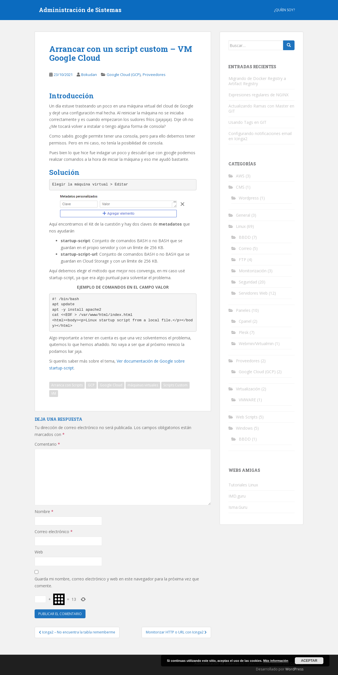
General (243, 215)
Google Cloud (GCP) (123, 74)
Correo (245, 248)
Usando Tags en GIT (247, 122)
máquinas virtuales (143, 385)
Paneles (243, 310)
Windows (244, 428)
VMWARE (247, 399)
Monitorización (253, 270)
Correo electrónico (54, 531)
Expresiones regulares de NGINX (258, 94)
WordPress (294, 669)
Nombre (44, 511)
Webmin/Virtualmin (256, 343)
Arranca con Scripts (67, 385)
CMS (240, 187)
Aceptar (309, 661)
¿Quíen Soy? (284, 9)
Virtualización (248, 389)
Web (39, 552)
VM (53, 393)
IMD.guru (237, 496)
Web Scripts (247, 417)
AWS (240, 176)
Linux (241, 226)
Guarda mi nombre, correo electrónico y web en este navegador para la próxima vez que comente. (117, 582)
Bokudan (89, 74)
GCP (91, 385)
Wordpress (249, 198)
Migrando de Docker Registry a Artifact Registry (257, 81)
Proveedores (154, 74)
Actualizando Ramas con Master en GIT (261, 108)
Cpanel (245, 321)
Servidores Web (253, 293)
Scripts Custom (175, 385)
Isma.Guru (237, 507)
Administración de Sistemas (80, 10)
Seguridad (248, 282)
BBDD (245, 237)
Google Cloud (111, 385)
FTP (242, 259)
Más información (275, 660)
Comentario (47, 444)
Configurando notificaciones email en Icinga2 (260, 136)
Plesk (243, 332)
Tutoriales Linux (243, 485)
